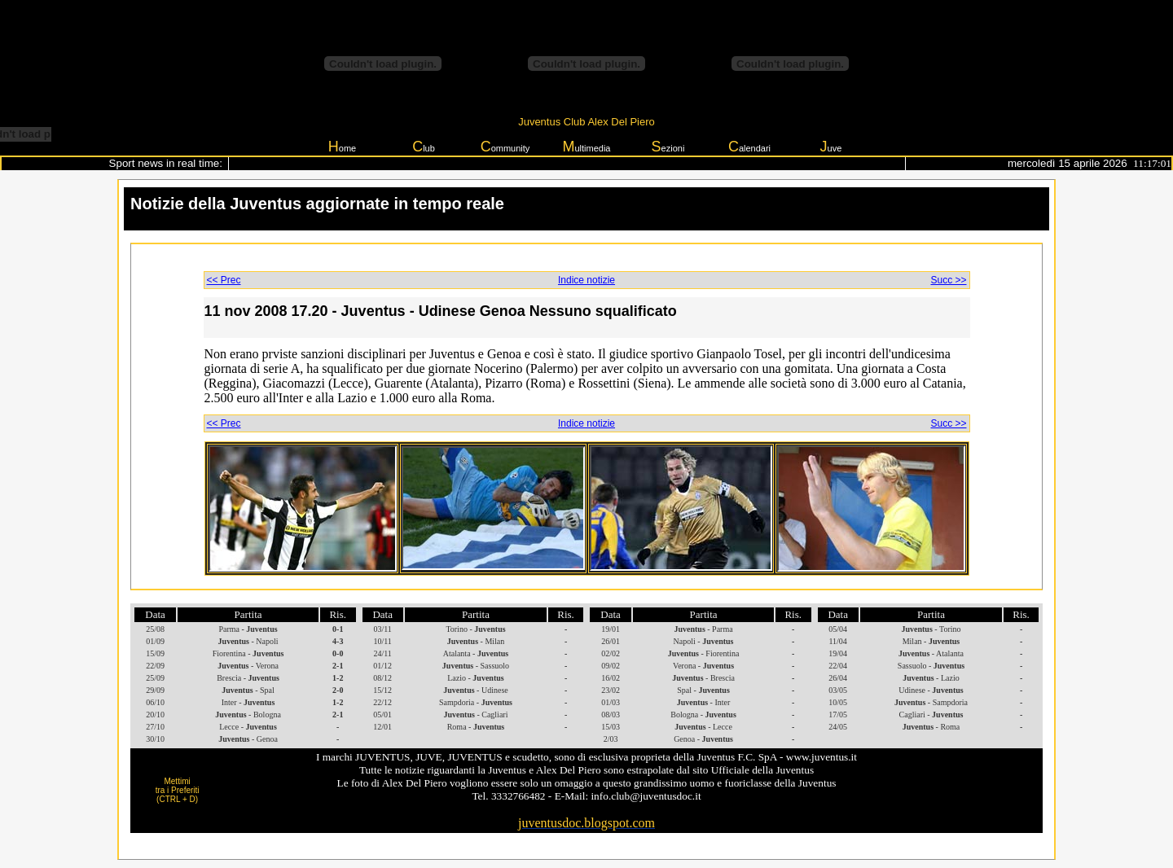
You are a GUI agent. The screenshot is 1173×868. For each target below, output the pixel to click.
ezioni (668, 146)
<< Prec (224, 280)
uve (831, 146)
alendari (749, 146)
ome (342, 146)
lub (423, 146)
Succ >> (948, 280)
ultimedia (586, 146)
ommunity (505, 146)
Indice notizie (586, 280)
